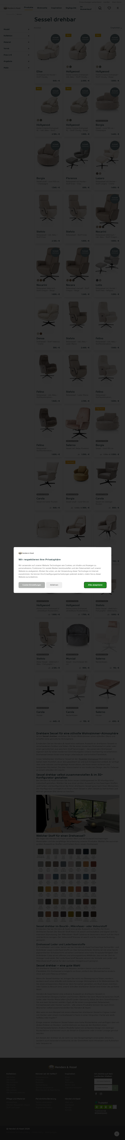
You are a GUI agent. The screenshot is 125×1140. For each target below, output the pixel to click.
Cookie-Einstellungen (31, 585)
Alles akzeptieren (95, 585)
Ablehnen (54, 585)
